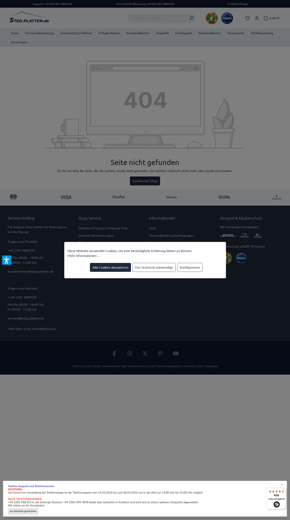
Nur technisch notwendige (154, 267)
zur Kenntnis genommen (23, 511)
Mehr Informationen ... (83, 255)
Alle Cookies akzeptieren (110, 267)
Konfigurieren (190, 267)
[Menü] (283, 489)
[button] (6, 260)
